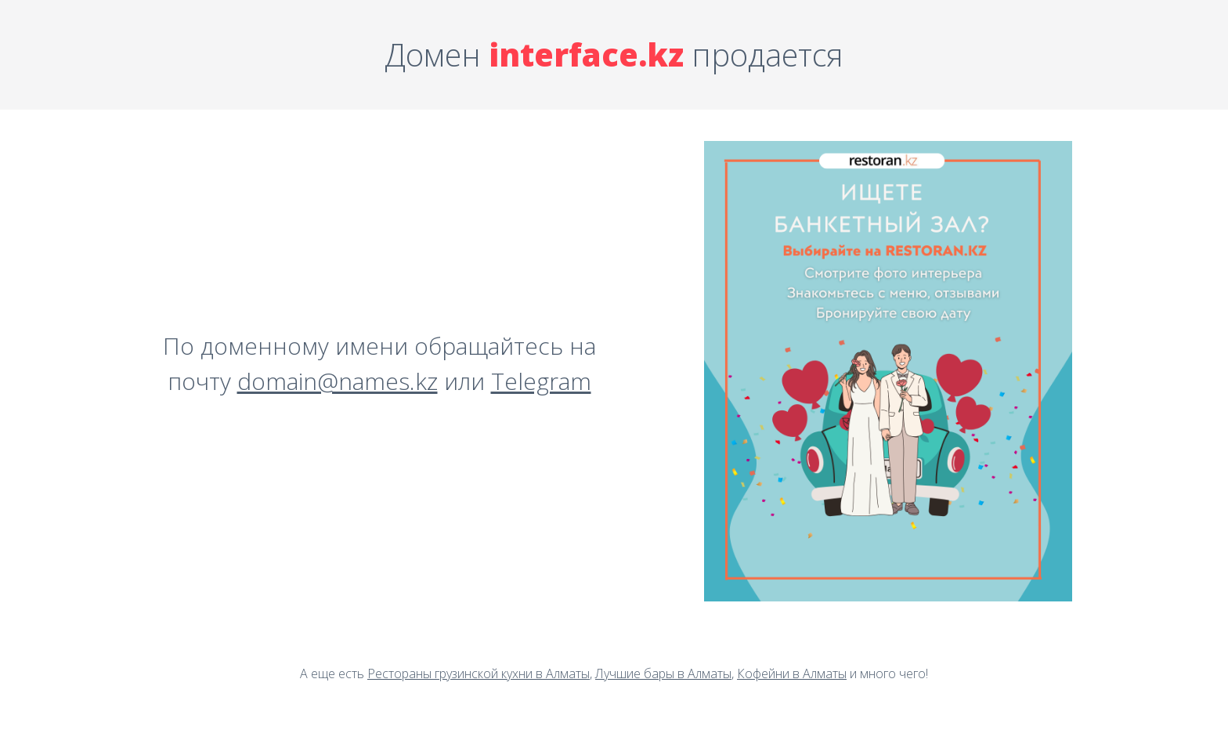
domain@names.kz (337, 381)
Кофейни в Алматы (792, 673)
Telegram (541, 381)
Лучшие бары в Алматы (663, 673)
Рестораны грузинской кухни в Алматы (478, 673)
